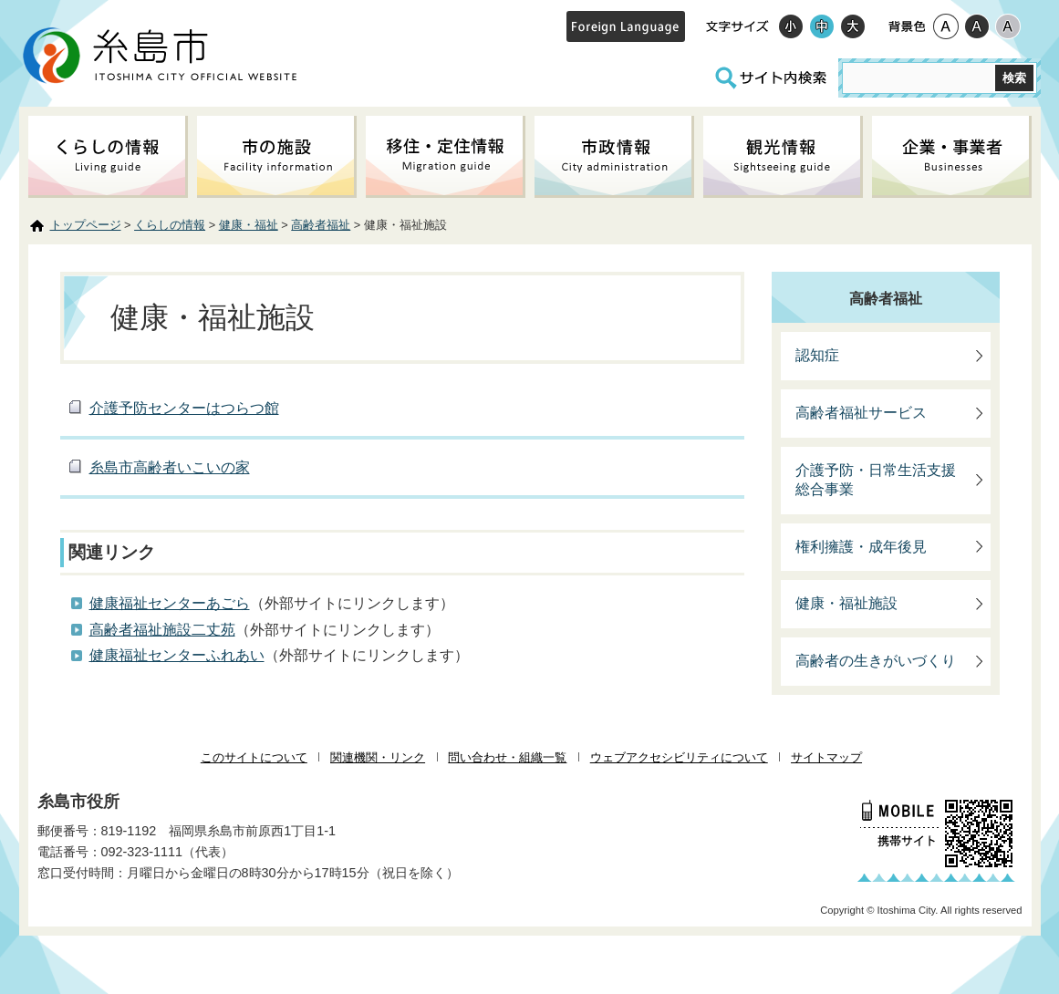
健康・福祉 (248, 225)
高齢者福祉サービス (861, 412)
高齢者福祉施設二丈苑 (162, 629)
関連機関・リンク (377, 757)
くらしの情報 (169, 225)
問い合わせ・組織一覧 (507, 757)
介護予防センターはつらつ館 (184, 408)
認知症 (817, 355)
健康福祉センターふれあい (177, 655)
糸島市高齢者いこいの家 (169, 467)
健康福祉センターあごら (169, 603)
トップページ (85, 225)
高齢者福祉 (320, 225)
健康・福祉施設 (846, 603)
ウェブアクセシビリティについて (679, 757)
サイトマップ (826, 757)
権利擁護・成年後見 (861, 546)
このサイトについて (254, 757)
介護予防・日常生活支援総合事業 (875, 479)
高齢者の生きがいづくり (875, 660)
